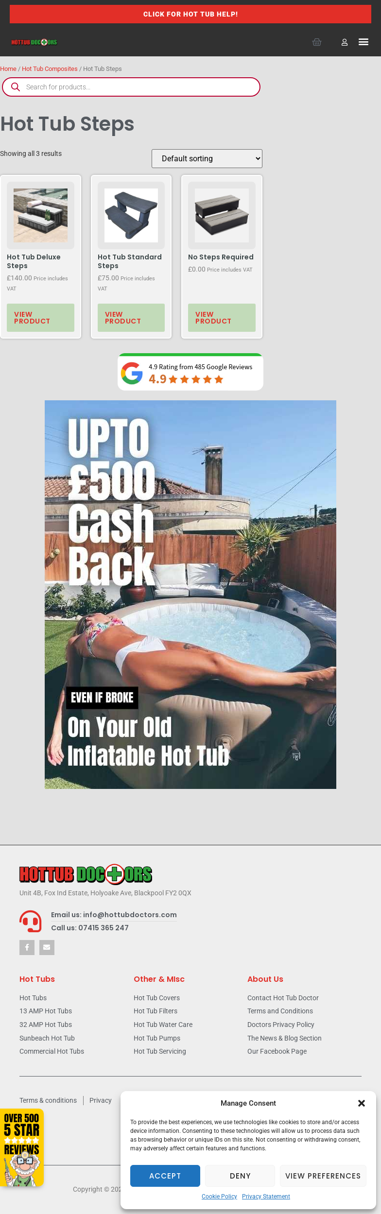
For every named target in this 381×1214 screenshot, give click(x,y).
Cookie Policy (219, 1196)
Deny (240, 1176)
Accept (165, 1176)
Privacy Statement (266, 1196)
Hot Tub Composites (50, 68)
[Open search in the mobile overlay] (131, 87)
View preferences (323, 1176)
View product (32, 317)
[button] (361, 1103)
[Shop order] (207, 158)
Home (8, 68)
